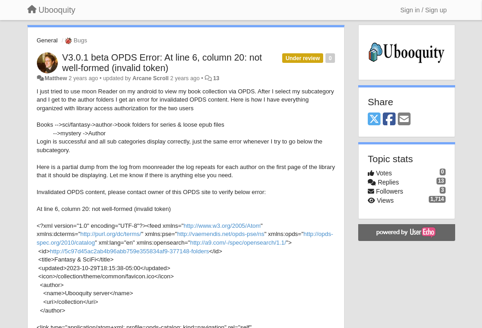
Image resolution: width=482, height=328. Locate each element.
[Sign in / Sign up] (424, 10)
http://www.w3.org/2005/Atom (221, 225)
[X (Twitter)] (374, 120)
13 (216, 78)
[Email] (404, 120)
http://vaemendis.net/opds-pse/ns (220, 234)
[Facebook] (389, 120)
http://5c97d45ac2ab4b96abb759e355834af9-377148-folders (129, 251)
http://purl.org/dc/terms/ (111, 234)
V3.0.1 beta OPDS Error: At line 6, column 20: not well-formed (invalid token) (162, 62)
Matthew (56, 78)
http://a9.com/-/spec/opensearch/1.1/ (238, 242)
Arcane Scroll (150, 78)
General (47, 40)
